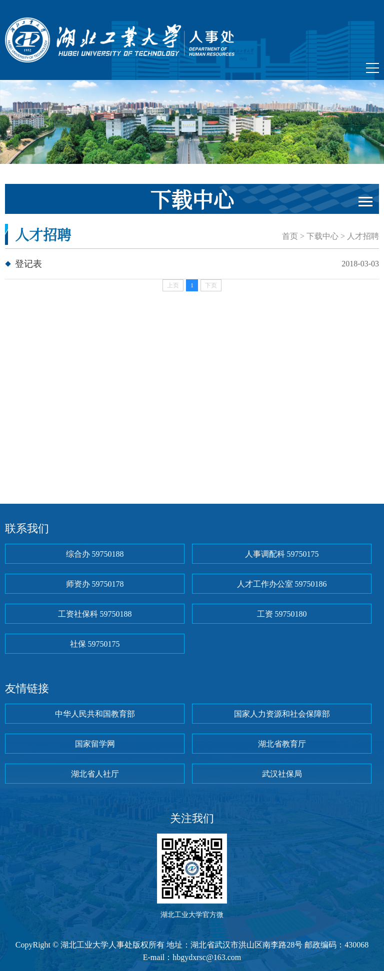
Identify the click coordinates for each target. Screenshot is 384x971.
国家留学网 (95, 744)
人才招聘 (363, 236)
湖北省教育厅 (282, 744)
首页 (290, 236)
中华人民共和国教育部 (95, 714)
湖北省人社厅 (95, 774)
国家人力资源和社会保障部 (282, 714)
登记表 (28, 264)
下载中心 (322, 236)
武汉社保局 (282, 774)
